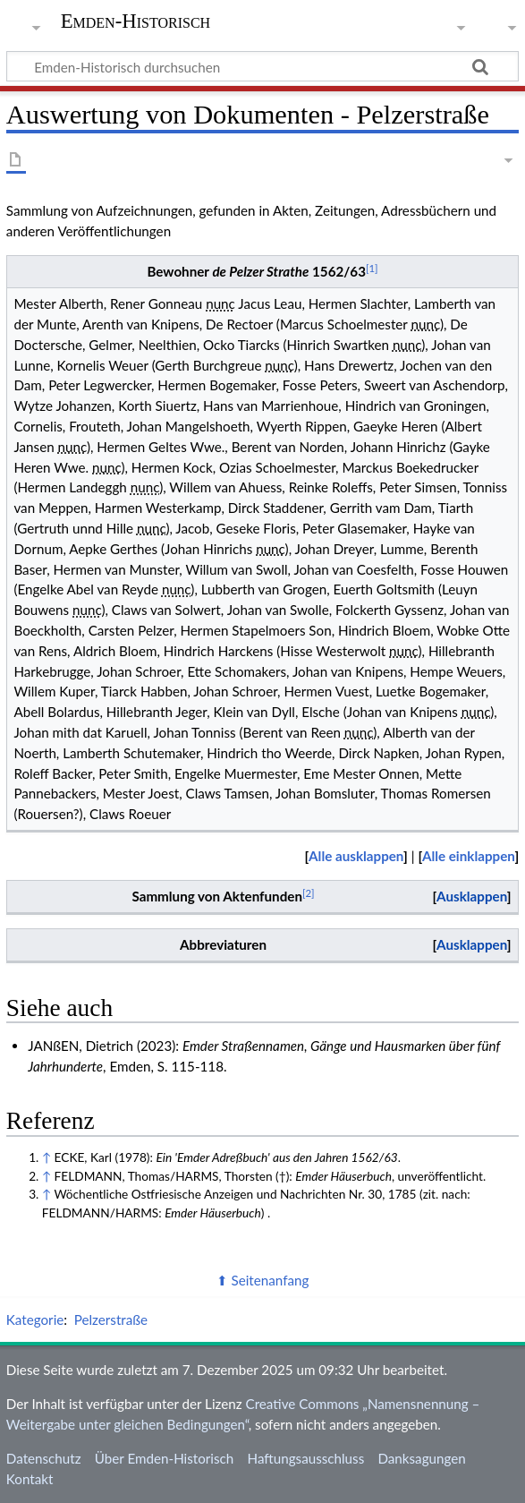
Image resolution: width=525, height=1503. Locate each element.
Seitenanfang (270, 1280)
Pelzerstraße (111, 1319)
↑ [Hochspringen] (46, 1157)
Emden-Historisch (135, 21)
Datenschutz (43, 1458)
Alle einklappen (468, 856)
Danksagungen (421, 1458)
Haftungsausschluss (306, 1458)
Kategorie (35, 1319)
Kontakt (30, 1479)
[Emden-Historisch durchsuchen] (262, 66)
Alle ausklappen (356, 856)
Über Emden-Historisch (164, 1458)
